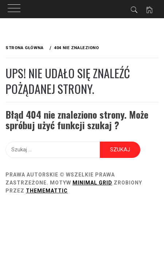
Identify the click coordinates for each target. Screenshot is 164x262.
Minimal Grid (92, 183)
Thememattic (47, 191)
